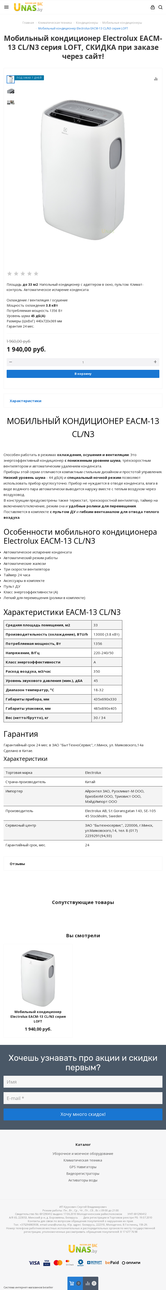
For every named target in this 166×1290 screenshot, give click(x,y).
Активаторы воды (82, 1180)
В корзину (83, 373)
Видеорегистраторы (82, 1173)
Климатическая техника (82, 1160)
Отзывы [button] (17, 863)
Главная (28, 23)
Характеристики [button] (25, 400)
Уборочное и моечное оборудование (82, 1153)
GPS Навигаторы (82, 1167)
